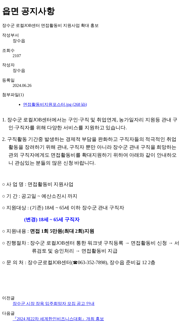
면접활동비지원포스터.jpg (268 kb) (55, 104)
